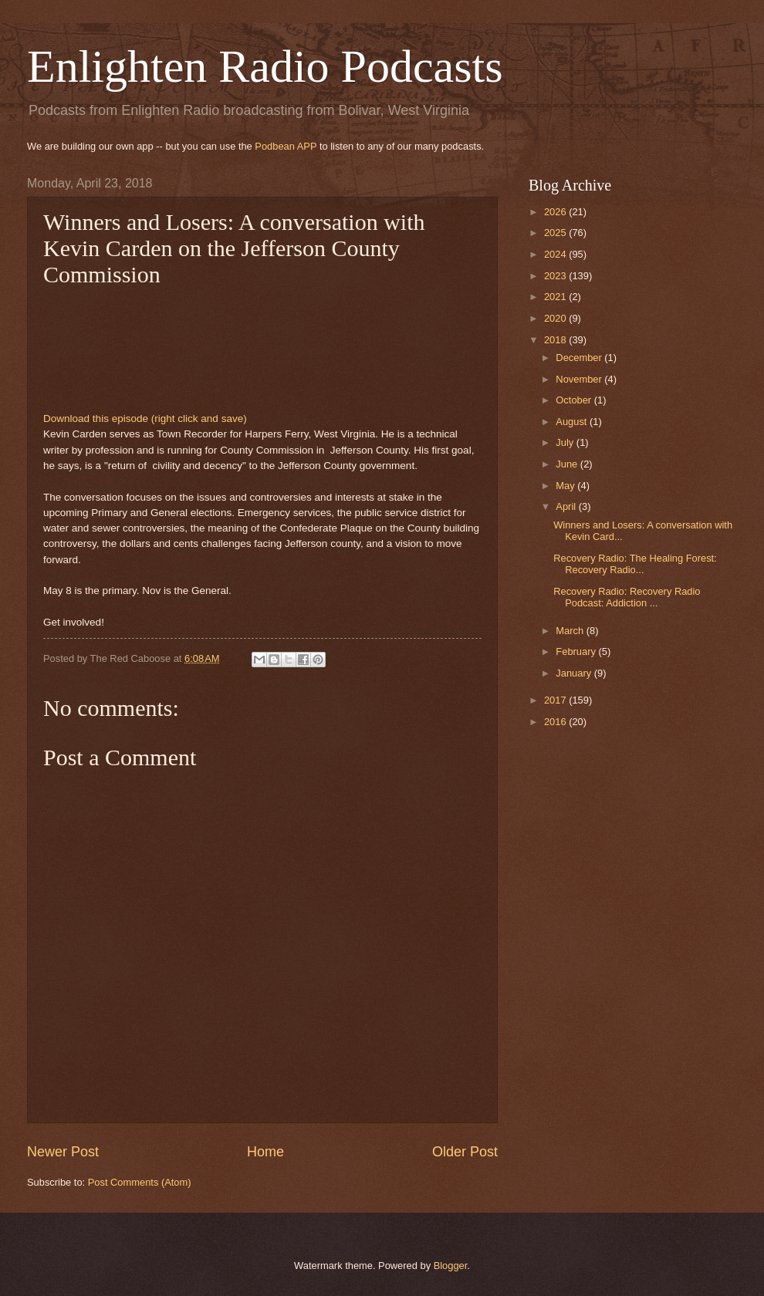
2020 (556, 318)
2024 (556, 254)
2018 (556, 340)
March (571, 630)
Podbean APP (285, 146)
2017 (556, 700)
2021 (556, 296)
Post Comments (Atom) (139, 1182)
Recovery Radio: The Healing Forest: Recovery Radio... (635, 563)
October (574, 400)
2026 (556, 212)
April (567, 506)
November (580, 379)
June (568, 464)
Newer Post (63, 1151)
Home (265, 1151)
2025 (556, 232)
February (577, 651)
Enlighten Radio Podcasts (265, 66)
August (573, 421)
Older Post (465, 1151)
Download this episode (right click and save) (145, 418)
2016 (556, 721)
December (580, 357)
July (566, 442)
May (566, 485)
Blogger (451, 1265)
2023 (556, 276)
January (574, 673)
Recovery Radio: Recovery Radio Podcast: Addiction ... (626, 597)
